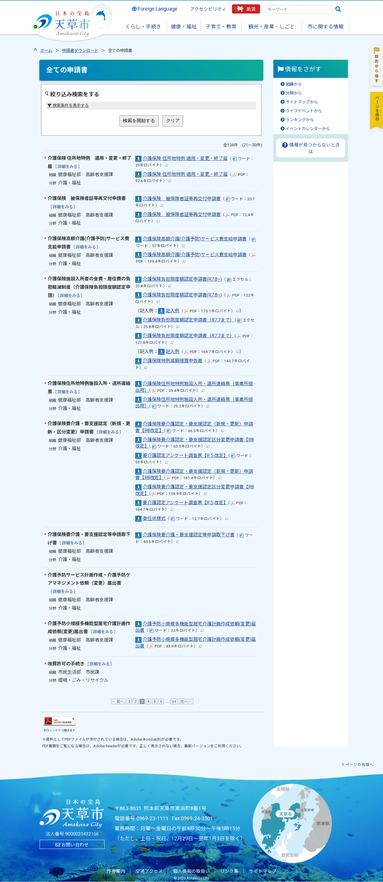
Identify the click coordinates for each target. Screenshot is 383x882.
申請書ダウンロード (80, 50)
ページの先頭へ (359, 764)
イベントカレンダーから (308, 128)
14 (174, 701)
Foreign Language (155, 9)
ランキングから (300, 120)
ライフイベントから (304, 111)
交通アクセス (149, 871)
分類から (294, 93)
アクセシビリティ (208, 9)
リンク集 (229, 871)
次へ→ (186, 701)
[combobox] (299, 9)
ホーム (46, 50)
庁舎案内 (116, 871)
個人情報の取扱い (191, 871)
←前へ (118, 701)
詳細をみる (67, 166)
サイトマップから (302, 102)
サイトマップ (262, 871)
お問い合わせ (72, 845)
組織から (294, 84)
